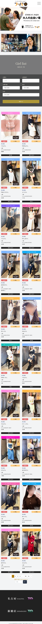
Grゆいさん (4, 377)
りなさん (3, 146)
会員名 (4, 77)
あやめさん (25, 470)
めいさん (24, 516)
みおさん (24, 331)
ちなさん (3, 424)
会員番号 (24, 77)
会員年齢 (5, 84)
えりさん (24, 192)
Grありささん (5, 192)
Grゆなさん (25, 146)
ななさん (3, 516)
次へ (25, 581)
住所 (4, 91)
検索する (21, 101)
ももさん (24, 562)
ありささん (25, 284)
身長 (23, 84)
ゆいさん (3, 331)
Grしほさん (25, 238)
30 (25, 576)
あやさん (3, 562)
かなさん (3, 470)
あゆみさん (4, 284)
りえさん (3, 238)
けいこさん (25, 424)
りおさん (24, 377)
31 (28, 576)
